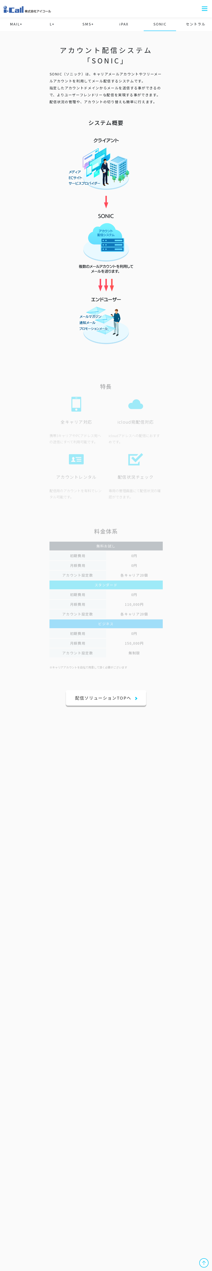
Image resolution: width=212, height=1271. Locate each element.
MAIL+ (16, 24)
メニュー (204, 8)
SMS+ (88, 24)
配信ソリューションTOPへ (104, 698)
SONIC (160, 24)
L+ (52, 24)
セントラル (196, 24)
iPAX (123, 24)
